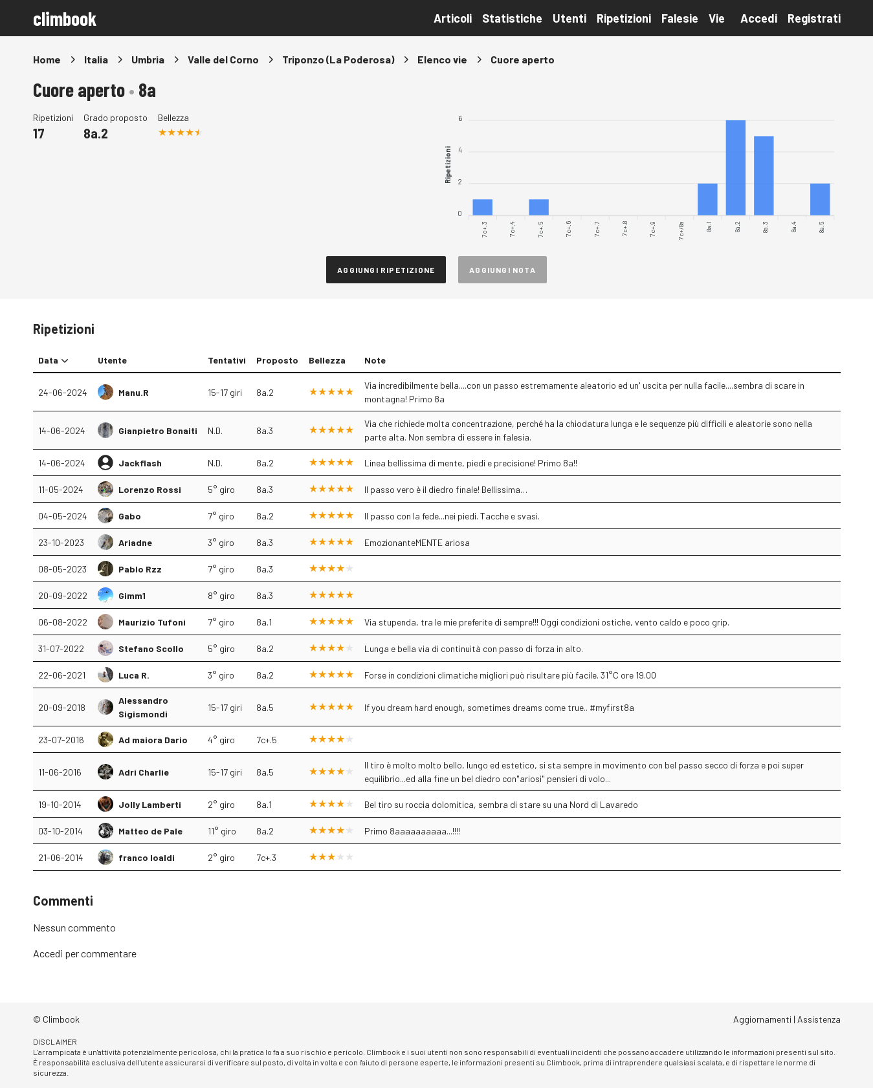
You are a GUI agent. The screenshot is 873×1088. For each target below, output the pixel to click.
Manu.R (133, 392)
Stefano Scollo (151, 648)
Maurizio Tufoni (152, 621)
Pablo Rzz (140, 568)
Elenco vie (442, 59)
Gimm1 (132, 595)
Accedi (758, 18)
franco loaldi (146, 857)
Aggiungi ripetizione (386, 269)
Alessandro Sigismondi (143, 707)
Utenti (569, 18)
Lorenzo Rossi (149, 489)
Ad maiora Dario (153, 739)
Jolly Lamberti (149, 804)
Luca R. (133, 674)
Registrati (814, 18)
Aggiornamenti (762, 1019)
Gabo (129, 515)
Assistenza (819, 1019)
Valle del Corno (223, 59)
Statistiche (512, 18)
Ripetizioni (624, 18)
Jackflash (140, 462)
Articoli (453, 18)
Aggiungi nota (502, 269)
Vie (717, 18)
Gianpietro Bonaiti (157, 430)
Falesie (679, 18)
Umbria (147, 59)
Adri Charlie (143, 772)
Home (47, 59)
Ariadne (135, 542)
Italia (96, 59)
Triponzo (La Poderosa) (338, 59)
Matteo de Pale (150, 830)
